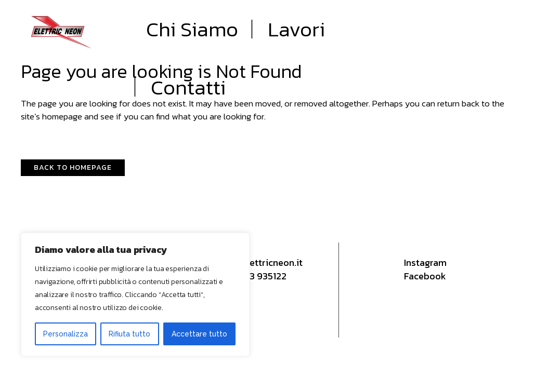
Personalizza (65, 334)
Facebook (425, 276)
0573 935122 (259, 276)
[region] (135, 294)
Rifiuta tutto (129, 334)
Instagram (425, 262)
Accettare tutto (199, 334)
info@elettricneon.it (260, 262)
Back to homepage (73, 167)
